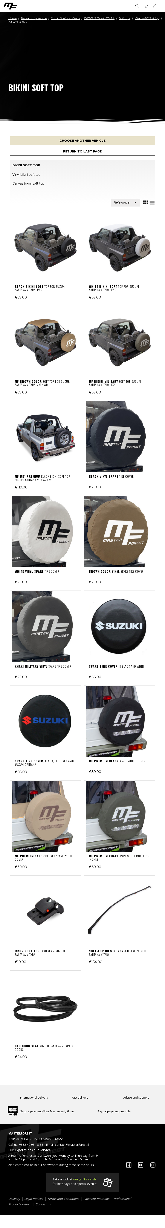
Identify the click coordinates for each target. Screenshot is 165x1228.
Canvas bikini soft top (28, 183)
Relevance (125, 202)
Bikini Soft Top (26, 165)
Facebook (129, 1165)
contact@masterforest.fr (72, 1145)
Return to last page (82, 151)
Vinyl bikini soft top (26, 175)
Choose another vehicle (82, 141)
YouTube (141, 1165)
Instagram (153, 1165)
